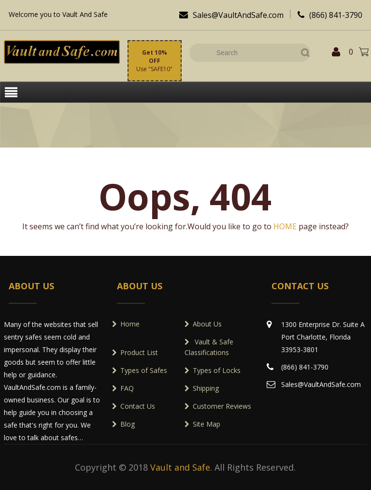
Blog (127, 424)
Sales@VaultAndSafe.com (229, 15)
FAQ (127, 388)
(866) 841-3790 (327, 15)
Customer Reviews (222, 406)
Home (130, 323)
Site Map (206, 424)
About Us (207, 323)
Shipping (206, 388)
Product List (139, 352)
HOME (286, 226)
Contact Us (137, 406)
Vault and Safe (180, 467)
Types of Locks (217, 370)
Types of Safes (143, 370)
